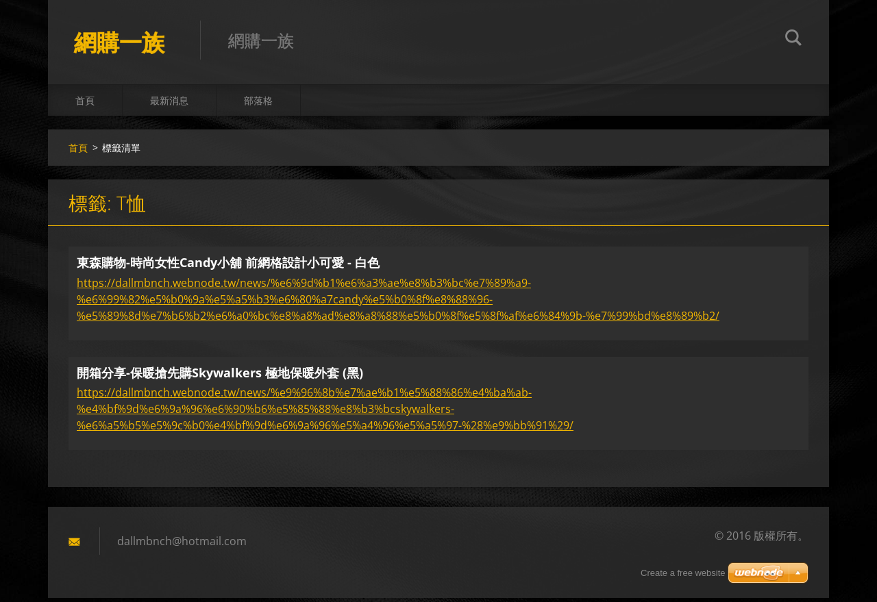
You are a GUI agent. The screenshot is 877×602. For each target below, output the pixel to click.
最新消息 (169, 103)
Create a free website (683, 573)
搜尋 (793, 39)
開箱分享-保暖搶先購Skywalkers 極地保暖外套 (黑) (220, 376)
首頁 (85, 103)
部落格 (258, 103)
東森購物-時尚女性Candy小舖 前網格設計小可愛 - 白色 (228, 266)
